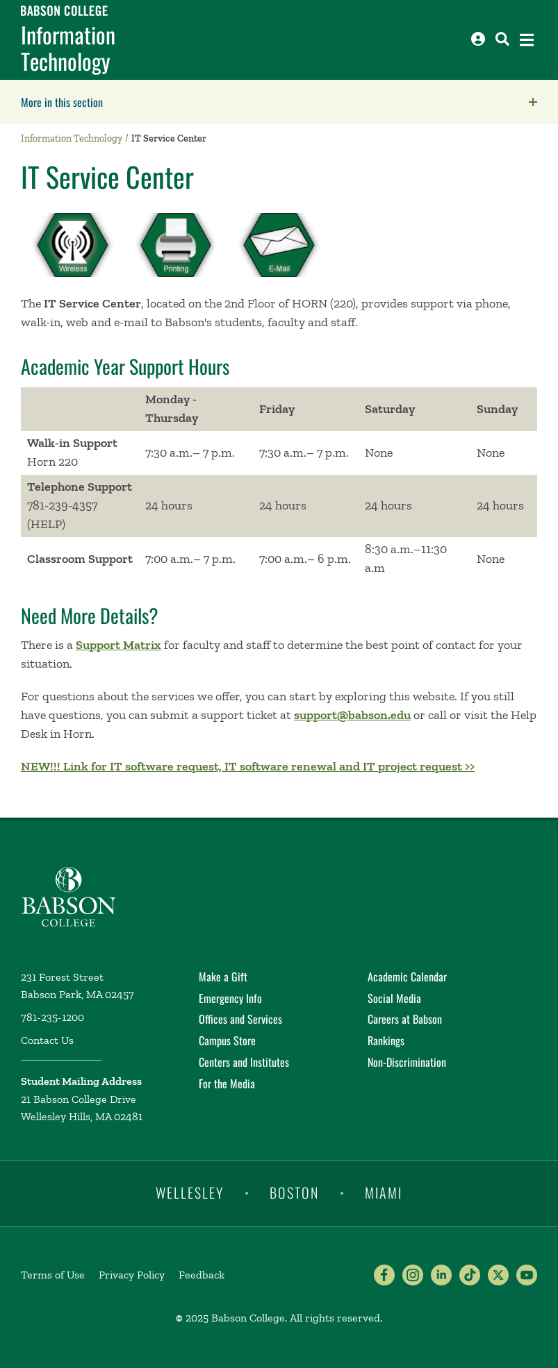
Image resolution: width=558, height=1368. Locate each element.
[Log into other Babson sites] (478, 38)
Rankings (386, 1040)
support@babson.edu (352, 715)
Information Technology (68, 48)
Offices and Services (240, 1019)
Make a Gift (223, 976)
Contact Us (47, 1040)
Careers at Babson (405, 1019)
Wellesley (190, 1192)
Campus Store (227, 1040)
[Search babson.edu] (502, 38)
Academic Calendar (407, 976)
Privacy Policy (132, 1274)
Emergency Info (230, 998)
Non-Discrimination (407, 1062)
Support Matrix (118, 644)
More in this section (149, 102)
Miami (383, 1192)
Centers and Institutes (244, 1062)
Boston (294, 1192)
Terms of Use (53, 1274)
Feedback (201, 1274)
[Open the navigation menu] (526, 39)
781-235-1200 (52, 1017)
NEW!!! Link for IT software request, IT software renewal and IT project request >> (248, 766)
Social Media (394, 998)
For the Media (227, 1083)
